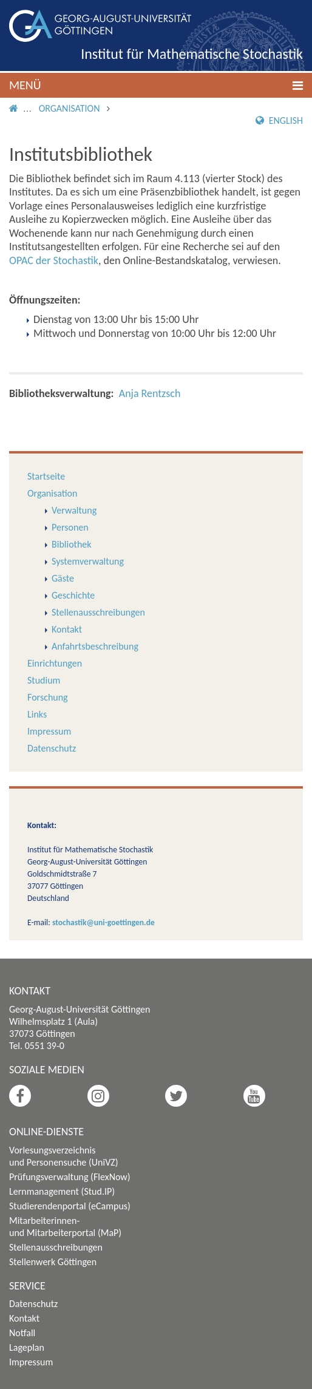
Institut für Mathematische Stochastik (192, 54)
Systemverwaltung (88, 561)
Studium (43, 680)
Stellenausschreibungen (98, 612)
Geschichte (73, 595)
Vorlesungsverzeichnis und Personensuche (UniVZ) (63, 1156)
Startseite (46, 476)
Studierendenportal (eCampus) (70, 1206)
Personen (70, 527)
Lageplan (26, 1347)
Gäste (63, 578)
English (279, 120)
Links (37, 714)
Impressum (49, 731)
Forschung (47, 697)
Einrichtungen (54, 663)
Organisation (69, 108)
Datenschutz (51, 748)
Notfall (22, 1333)
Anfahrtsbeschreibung (95, 646)
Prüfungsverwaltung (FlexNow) (70, 1177)
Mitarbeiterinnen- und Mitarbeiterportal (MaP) (65, 1226)
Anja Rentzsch (150, 393)
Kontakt (67, 629)
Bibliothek (72, 544)
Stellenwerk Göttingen (53, 1262)
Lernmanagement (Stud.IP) (62, 1191)
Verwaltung (74, 510)
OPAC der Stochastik (53, 260)
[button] (156, 85)
